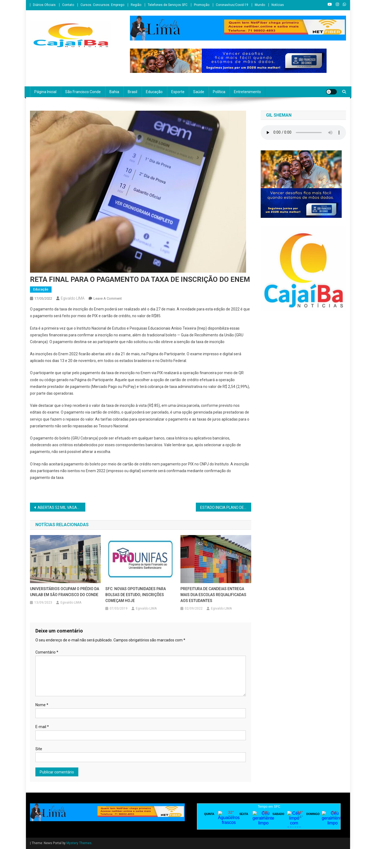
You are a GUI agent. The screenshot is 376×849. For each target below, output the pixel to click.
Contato (68, 5)
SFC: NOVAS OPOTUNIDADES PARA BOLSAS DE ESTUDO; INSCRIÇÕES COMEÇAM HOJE (135, 595)
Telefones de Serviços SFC (167, 5)
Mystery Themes (79, 843)
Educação (154, 92)
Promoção (201, 5)
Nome (41, 705)
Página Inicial (45, 92)
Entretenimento (247, 92)
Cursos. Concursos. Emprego (102, 5)
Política (219, 92)
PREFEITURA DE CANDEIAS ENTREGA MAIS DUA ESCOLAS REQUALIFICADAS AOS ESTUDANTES (213, 595)
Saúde (198, 92)
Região (136, 5)
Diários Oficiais (44, 5)
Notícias (277, 5)
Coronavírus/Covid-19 (232, 5)
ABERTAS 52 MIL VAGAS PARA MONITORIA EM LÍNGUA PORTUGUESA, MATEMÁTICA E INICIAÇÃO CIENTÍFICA (61, 507)
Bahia (114, 92)
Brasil (132, 92)
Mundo (260, 5)
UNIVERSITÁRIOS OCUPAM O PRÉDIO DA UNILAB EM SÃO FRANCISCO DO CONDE (64, 592)
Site (38, 749)
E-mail (42, 727)
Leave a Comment (107, 298)
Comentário (46, 652)
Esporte (177, 92)
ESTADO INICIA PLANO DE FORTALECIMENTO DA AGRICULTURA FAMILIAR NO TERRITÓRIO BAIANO (225, 507)
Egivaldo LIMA (73, 298)
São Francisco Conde (83, 92)
